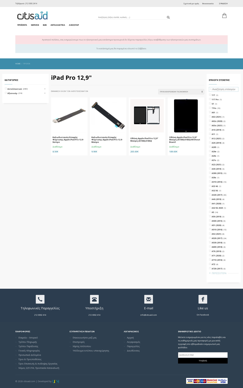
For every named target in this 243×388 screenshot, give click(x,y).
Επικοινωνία (208, 3)
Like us (203, 308)
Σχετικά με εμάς (191, 3)
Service (35, 25)
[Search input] (131, 17)
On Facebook (203, 314)
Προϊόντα (22, 25)
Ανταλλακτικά (58, 25)
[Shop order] (181, 91)
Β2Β (45, 25)
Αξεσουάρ (74, 25)
